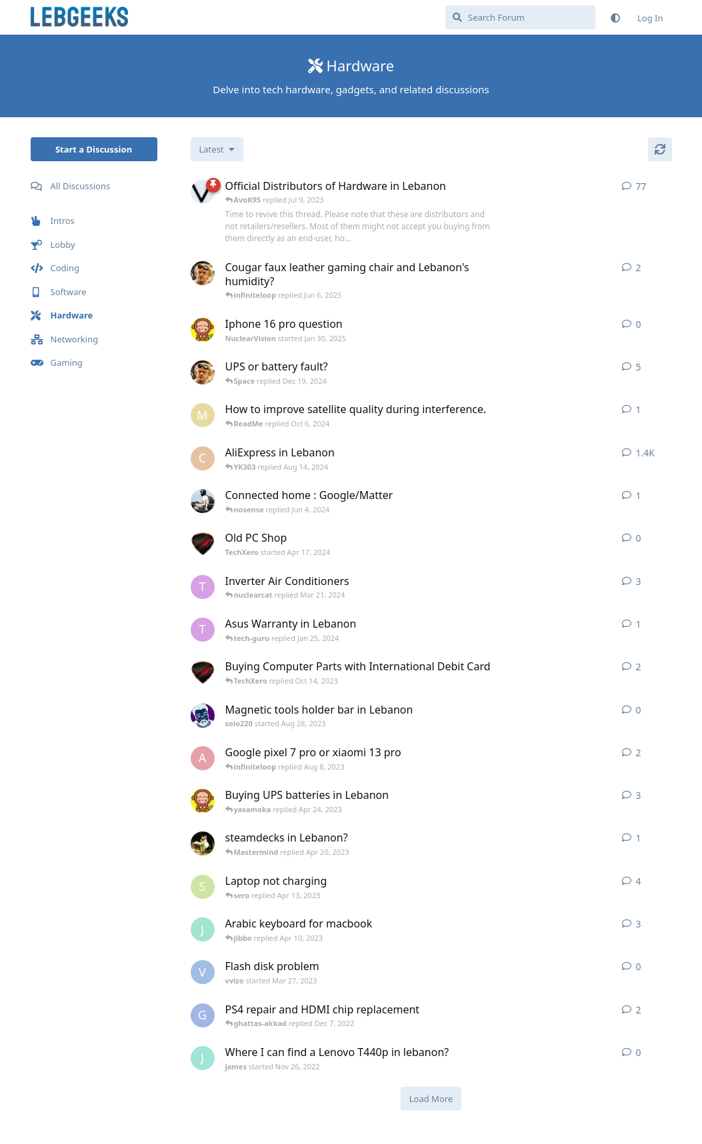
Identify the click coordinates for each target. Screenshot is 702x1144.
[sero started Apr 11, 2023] (203, 887)
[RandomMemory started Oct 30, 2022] (203, 844)
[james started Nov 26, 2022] (203, 1058)
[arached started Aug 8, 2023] (203, 758)
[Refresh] (660, 149)
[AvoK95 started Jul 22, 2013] (203, 192)
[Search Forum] (520, 17)
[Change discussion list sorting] (217, 149)
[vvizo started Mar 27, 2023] (203, 972)
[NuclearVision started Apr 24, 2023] (203, 801)
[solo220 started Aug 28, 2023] (203, 716)
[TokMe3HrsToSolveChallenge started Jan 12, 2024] (203, 630)
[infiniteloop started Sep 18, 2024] (203, 372)
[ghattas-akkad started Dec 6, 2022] (203, 1015)
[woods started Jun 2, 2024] (203, 501)
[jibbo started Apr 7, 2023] (203, 929)
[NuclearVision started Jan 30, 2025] (203, 330)
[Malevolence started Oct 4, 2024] (203, 415)
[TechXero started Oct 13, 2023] (203, 672)
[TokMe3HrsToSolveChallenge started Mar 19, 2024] (203, 587)
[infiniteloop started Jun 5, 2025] (203, 273)
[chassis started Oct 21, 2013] (203, 458)
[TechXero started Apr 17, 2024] (203, 544)
